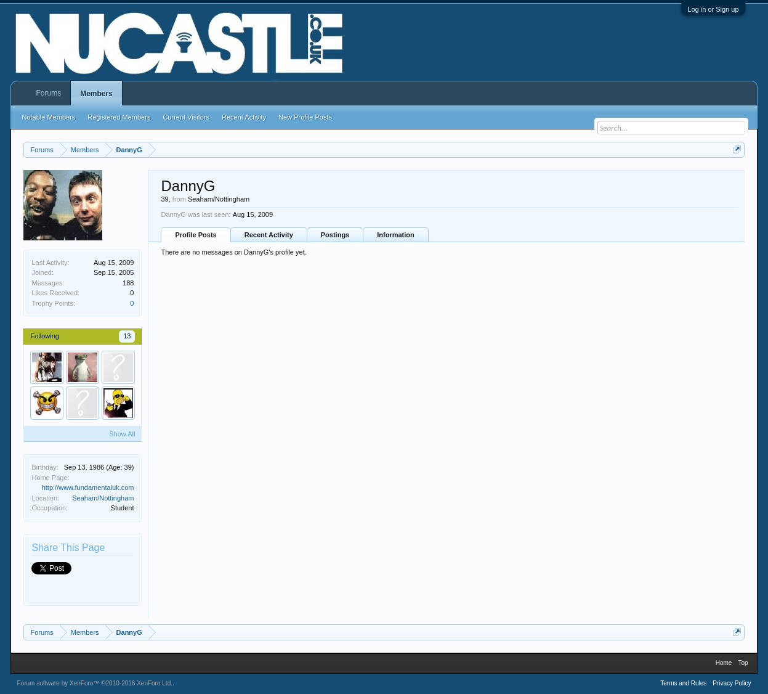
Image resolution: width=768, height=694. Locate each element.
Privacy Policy (732, 683)
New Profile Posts (305, 117)
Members (96, 93)
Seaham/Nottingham (103, 498)
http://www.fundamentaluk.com (88, 487)
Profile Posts (195, 235)
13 (127, 336)
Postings (335, 235)
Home (724, 662)
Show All (122, 434)
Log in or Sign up (712, 9)
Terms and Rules (683, 683)
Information (395, 235)
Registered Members (118, 117)
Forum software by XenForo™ (94, 683)
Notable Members (48, 117)
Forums (48, 93)
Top (743, 662)
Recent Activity (269, 235)
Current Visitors (186, 117)
